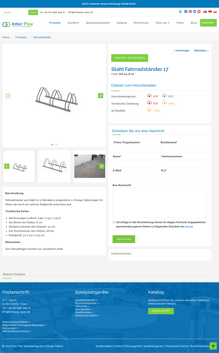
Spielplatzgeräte (154, 346)
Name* (117, 156)
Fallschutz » (82, 306)
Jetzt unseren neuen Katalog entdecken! (109, 3)
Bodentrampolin (200, 346)
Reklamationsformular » (16, 331)
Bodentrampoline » (87, 303)
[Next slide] (100, 95)
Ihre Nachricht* (122, 185)
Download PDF (161, 310)
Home (6, 37)
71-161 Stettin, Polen (14, 304)
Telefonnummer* (172, 156)
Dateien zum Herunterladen (133, 85)
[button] (19, 166)
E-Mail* (117, 170)
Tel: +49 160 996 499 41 (16, 307)
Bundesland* (169, 142)
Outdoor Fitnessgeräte (127, 346)
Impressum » (10, 328)
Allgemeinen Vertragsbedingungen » (24, 325)
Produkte (21, 37)
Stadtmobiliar (104, 346)
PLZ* (164, 170)
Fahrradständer (42, 37)
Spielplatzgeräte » (86, 300)
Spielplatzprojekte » (87, 315)
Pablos (59, 346)
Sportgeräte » (83, 309)
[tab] (52, 145)
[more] (189, 226)
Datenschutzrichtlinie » (16, 322)
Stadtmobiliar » (84, 312)
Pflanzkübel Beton (177, 346)
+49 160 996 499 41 (54, 12)
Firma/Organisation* (127, 142)
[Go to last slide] (6, 166)
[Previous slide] (7, 95)
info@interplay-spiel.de (80, 12)
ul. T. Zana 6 (9, 300)
